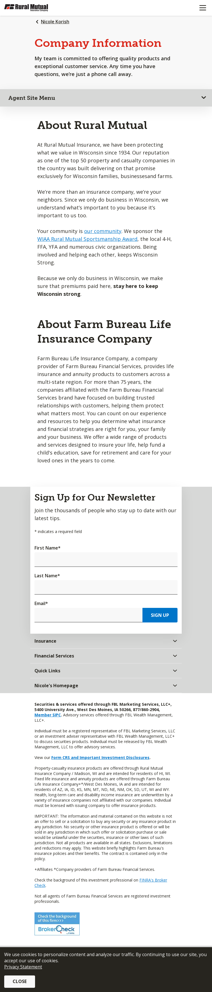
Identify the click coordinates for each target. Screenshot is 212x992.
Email (41, 603)
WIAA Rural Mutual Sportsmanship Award (87, 239)
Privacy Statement (23, 967)
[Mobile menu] (202, 7)
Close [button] (20, 981)
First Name (47, 548)
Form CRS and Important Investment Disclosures (100, 757)
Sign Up (160, 615)
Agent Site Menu (31, 97)
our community (102, 231)
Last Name (47, 576)
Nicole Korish (55, 22)
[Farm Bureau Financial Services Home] (33, 7)
